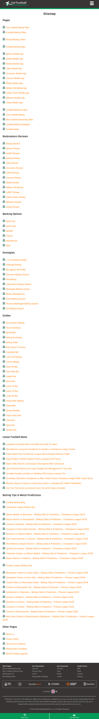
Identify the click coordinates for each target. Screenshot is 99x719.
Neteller (9, 231)
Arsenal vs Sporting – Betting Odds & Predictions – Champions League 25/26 (41, 524)
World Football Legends (17, 654)
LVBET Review (13, 192)
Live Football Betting (15, 115)
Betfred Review (13, 158)
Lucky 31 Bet (12, 391)
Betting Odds (12, 342)
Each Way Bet (12, 371)
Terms (34, 674)
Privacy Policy (12, 639)
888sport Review (13, 202)
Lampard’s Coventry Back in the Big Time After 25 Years (31, 444)
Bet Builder (11, 332)
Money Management (15, 294)
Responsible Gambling (16, 649)
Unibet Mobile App (14, 103)
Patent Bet (11, 405)
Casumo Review (13, 178)
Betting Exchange (14, 337)
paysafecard (11, 241)
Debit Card (11, 226)
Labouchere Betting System (18, 284)
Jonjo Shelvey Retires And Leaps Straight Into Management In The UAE (39, 469)
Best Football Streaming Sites (19, 119)
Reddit (59, 674)
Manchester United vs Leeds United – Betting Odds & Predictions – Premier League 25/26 (47, 573)
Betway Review (13, 144)
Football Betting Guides (16, 110)
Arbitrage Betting (13, 265)
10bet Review (12, 163)
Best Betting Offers (9, 676)
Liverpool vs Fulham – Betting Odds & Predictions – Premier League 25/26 (40, 607)
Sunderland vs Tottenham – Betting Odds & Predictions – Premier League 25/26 (42, 592)
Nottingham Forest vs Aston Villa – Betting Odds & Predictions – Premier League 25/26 (45, 577)
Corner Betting (12, 362)
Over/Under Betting (15, 401)
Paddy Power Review (16, 197)
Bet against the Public (16, 270)
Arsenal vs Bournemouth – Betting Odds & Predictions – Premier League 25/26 (42, 611)
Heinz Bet (10, 381)
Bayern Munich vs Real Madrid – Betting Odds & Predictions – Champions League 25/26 (46, 519)
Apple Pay (10, 221)
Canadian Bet (12, 352)
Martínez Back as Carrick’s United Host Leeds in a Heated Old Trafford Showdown (43, 483)
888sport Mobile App (15, 98)
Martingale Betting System (18, 289)
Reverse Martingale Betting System (22, 304)
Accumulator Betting (15, 323)
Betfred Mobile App (14, 64)
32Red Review (12, 173)
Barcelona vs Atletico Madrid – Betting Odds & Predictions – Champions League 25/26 (45, 534)
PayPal (9, 236)
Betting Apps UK (8, 674)
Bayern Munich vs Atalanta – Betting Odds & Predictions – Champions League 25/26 (44, 558)
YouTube (60, 669)
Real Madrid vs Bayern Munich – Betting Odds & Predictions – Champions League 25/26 (46, 544)
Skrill (8, 245)
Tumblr (59, 676)
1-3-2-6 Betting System (16, 260)
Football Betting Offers (16, 32)
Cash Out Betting (14, 357)
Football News (12, 129)
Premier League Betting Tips (19, 565)
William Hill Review (14, 187)
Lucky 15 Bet (12, 386)
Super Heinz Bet (13, 415)
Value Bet (10, 425)
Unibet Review (12, 207)
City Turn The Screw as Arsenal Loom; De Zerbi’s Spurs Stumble (35, 488)
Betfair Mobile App (14, 83)
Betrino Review (13, 148)
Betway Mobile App (14, 54)
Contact (79, 674)
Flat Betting (11, 279)
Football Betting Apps (15, 47)
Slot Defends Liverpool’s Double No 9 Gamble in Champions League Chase (40, 449)
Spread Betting (13, 410)
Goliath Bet (11, 376)
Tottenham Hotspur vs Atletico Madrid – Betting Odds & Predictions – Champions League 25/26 (49, 553)
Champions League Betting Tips (20, 507)
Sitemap (80, 676)
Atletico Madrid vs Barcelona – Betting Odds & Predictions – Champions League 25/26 (45, 514)
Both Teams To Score (16, 347)
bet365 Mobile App (14, 59)
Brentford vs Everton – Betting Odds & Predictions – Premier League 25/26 (40, 602)
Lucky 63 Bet (12, 396)
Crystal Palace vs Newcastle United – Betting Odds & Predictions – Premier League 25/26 (47, 582)
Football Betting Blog (15, 502)
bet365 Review (13, 153)
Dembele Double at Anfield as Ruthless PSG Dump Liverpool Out (35, 473)
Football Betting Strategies (18, 124)
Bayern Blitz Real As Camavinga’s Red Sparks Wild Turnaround (35, 464)
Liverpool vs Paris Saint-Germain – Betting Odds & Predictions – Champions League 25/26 (47, 529)
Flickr (59, 671)
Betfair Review (12, 183)
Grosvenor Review (14, 168)
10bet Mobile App (14, 68)
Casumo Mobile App (15, 78)
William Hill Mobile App (16, 88)
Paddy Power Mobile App (17, 93)
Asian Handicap (13, 328)
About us (10, 634)
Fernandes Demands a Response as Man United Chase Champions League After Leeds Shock (49, 478)
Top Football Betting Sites (17, 27)
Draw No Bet (12, 367)
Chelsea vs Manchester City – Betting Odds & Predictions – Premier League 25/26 (43, 587)
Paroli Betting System (16, 299)
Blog (78, 669)
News (79, 671)
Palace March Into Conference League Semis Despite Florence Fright (38, 454)
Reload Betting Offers (16, 39)
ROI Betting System (15, 309)
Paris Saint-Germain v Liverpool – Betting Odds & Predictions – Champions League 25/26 (47, 539)
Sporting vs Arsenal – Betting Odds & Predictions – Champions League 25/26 (41, 548)
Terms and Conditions (16, 644)
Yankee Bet (11, 430)
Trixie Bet (10, 420)
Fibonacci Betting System (17, 274)
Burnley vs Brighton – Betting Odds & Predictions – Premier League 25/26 (39, 597)
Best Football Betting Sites (12, 669)
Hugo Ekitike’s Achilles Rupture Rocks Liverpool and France (33, 459)
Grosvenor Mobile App (16, 73)
